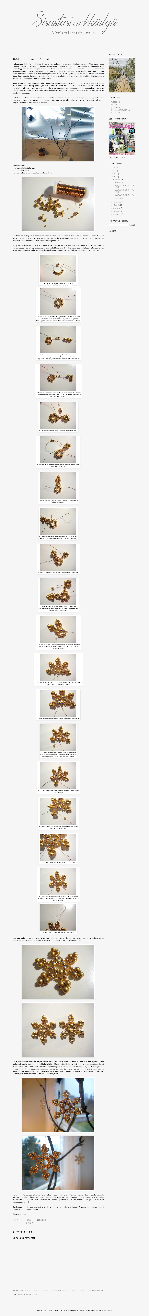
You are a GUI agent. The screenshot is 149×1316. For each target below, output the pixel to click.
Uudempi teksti (18, 1290)
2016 (113, 174)
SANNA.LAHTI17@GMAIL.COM (122, 110)
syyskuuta (116, 208)
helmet (23, 1223)
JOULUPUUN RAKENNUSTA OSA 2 (123, 191)
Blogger (110, 1310)
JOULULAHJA (118, 182)
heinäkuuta (117, 214)
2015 (113, 177)
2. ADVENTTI (118, 198)
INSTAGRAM (115, 113)
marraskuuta (117, 202)
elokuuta (116, 211)
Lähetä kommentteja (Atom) (27, 1294)
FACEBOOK (115, 102)
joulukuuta (117, 179)
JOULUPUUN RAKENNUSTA (123, 195)
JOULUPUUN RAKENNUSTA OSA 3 (123, 186)
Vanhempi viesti (97, 1290)
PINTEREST (115, 105)
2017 (113, 171)
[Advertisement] (122, 288)
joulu (28, 1223)
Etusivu (58, 1290)
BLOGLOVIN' (116, 107)
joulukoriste (34, 1223)
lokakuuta (116, 205)
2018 (113, 167)
